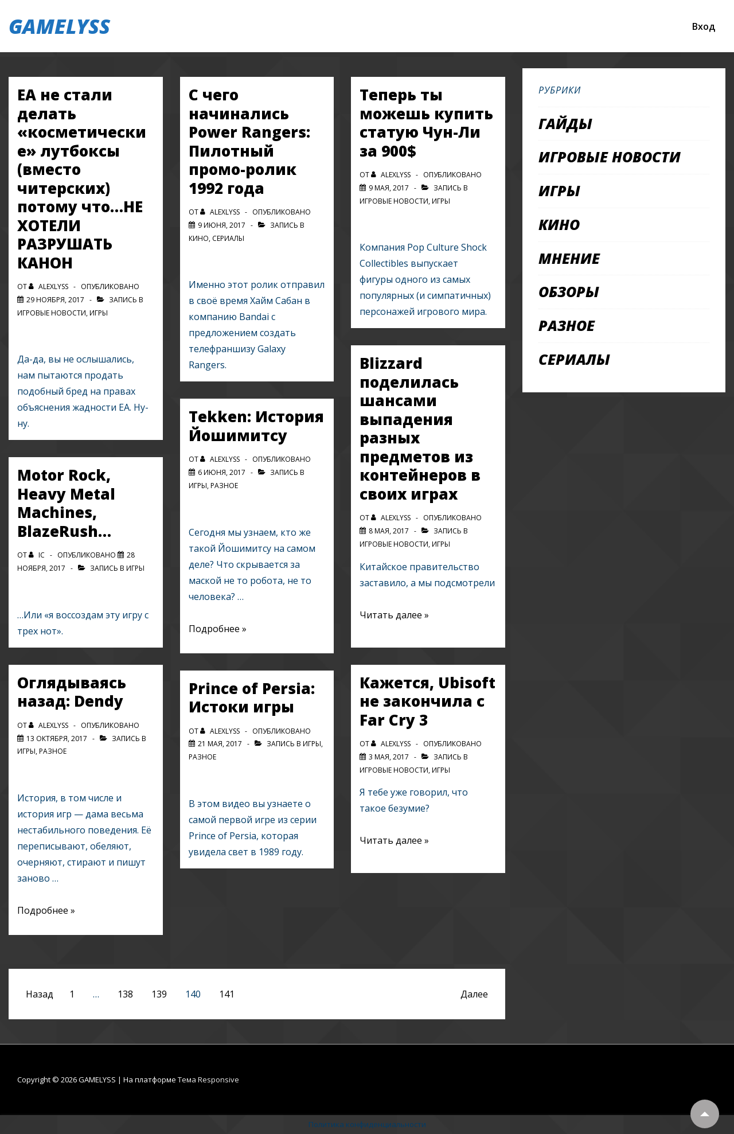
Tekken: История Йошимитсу (256, 426)
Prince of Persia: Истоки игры (252, 698)
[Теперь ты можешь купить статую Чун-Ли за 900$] (389, 188)
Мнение (569, 258)
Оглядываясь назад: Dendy (71, 692)
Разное (53, 751)
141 (227, 994)
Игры (98, 313)
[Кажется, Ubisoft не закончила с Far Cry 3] (389, 757)
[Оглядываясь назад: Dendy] (56, 738)
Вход (703, 26)
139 (159, 994)
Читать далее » (394, 615)
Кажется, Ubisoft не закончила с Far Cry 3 (427, 701)
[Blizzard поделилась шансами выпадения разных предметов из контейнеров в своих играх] (389, 531)
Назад (39, 994)
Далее (474, 994)
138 (125, 994)
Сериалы (228, 238)
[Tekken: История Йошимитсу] (221, 472)
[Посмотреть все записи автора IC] (37, 555)
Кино (199, 238)
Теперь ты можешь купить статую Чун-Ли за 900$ (426, 122)
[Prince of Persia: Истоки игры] (220, 744)
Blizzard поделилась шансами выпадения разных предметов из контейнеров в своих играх (420, 428)
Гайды (565, 123)
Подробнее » (46, 910)
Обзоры (568, 291)
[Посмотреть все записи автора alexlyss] (49, 286)
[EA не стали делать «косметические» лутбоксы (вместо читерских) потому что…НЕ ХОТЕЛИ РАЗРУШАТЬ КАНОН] (55, 300)
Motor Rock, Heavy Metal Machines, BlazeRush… (66, 503)
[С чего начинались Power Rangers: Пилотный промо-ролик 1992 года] (221, 225)
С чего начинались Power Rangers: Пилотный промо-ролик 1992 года (249, 141)
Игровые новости (51, 313)
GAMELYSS (59, 26)
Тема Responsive (208, 1079)
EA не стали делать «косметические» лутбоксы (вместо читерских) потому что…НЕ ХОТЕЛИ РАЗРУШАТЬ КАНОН (81, 178)
